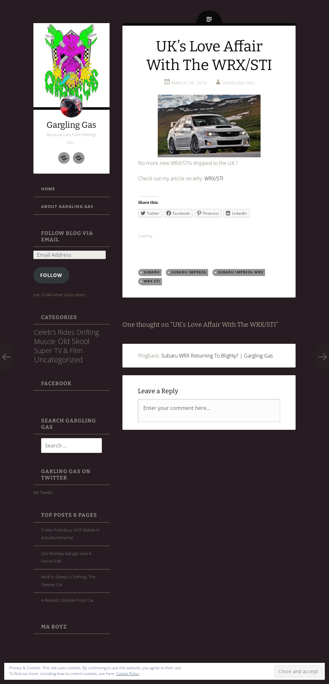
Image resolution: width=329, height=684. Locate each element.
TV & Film (68, 350)
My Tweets (43, 492)
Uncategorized (58, 359)
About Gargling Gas (67, 206)
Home (48, 189)
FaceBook (56, 383)
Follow (51, 275)
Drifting (88, 332)
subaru (152, 272)
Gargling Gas (71, 125)
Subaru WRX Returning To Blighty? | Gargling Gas (217, 355)
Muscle (45, 341)
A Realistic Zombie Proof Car (67, 600)
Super (43, 350)
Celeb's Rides (54, 332)
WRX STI (152, 281)
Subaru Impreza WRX (240, 272)
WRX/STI (213, 178)
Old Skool (73, 341)
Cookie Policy (127, 673)
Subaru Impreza (188, 272)
